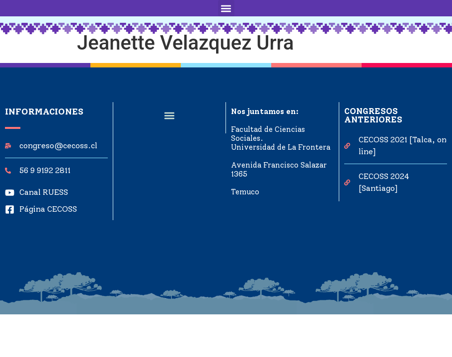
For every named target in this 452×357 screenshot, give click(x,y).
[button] (226, 8)
